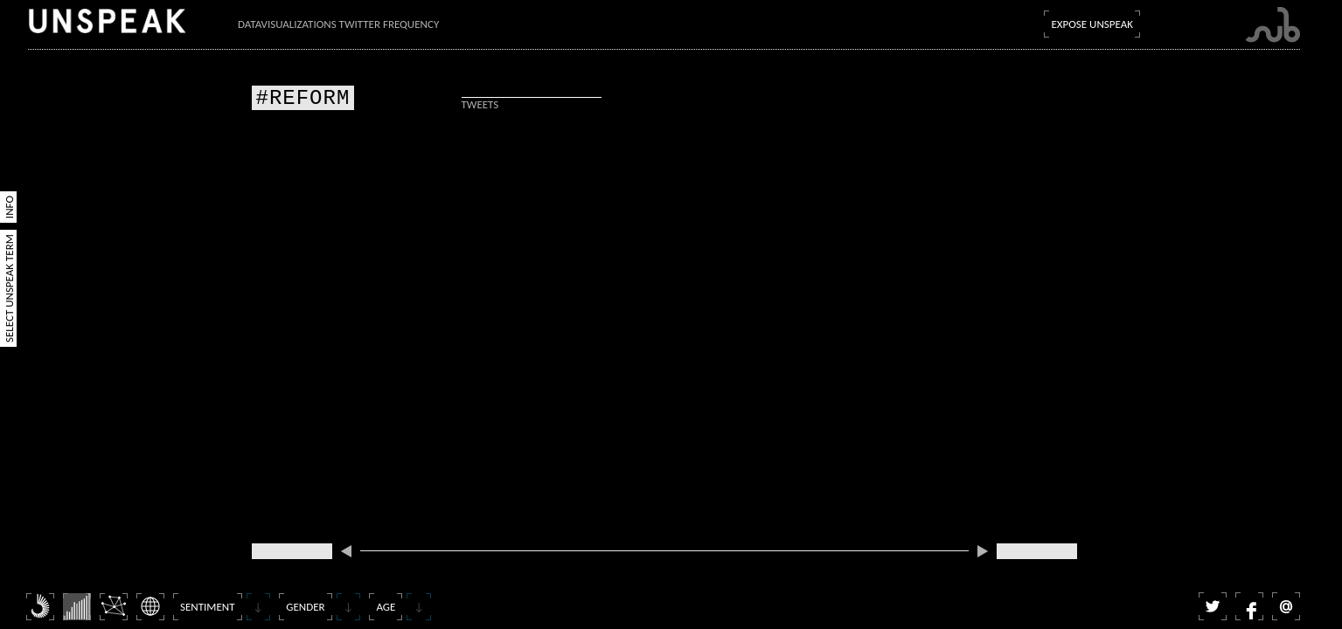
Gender (305, 606)
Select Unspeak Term (9, 288)
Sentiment (207, 606)
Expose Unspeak (1092, 24)
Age (385, 606)
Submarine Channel (1272, 25)
